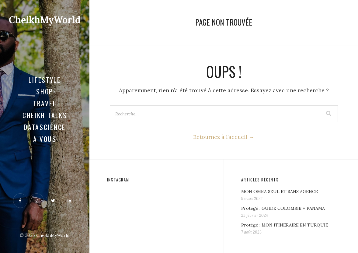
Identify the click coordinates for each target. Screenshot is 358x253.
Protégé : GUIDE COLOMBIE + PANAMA (283, 208)
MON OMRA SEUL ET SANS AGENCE (280, 192)
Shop (44, 91)
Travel (44, 103)
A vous (45, 138)
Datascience (45, 127)
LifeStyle (45, 79)
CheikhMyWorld (45, 20)
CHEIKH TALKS (45, 115)
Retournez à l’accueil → (224, 136)
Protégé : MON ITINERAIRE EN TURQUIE (285, 225)
